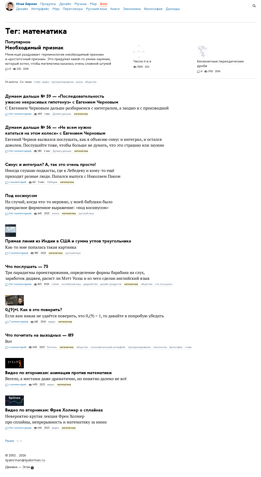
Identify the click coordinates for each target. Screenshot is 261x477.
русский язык (86, 213)
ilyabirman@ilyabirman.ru (25, 460)
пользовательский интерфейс (108, 347)
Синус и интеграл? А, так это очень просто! (50, 164)
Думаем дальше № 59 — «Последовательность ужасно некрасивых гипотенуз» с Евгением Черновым (61, 99)
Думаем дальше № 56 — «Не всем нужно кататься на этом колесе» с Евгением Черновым (55, 130)
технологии (160, 347)
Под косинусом (21, 196)
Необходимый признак (34, 48)
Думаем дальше (61, 114)
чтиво (37, 82)
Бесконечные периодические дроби (220, 63)
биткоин (52, 347)
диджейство (90, 284)
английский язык (71, 284)
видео (45, 82)
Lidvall (55, 284)
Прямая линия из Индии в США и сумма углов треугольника (68, 241)
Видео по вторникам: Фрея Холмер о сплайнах (54, 410)
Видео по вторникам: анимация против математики (58, 373)
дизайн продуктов (110, 284)
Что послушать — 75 (26, 266)
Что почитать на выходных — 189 (39, 335)
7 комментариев (16, 253)
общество (90, 82)
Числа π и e (142, 61)
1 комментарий (15, 182)
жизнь (79, 82)
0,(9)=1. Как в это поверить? (33, 310)
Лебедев (52, 182)
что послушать (163, 284)
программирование (62, 82)
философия (175, 347)
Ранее (9, 441)
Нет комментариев (18, 114)
